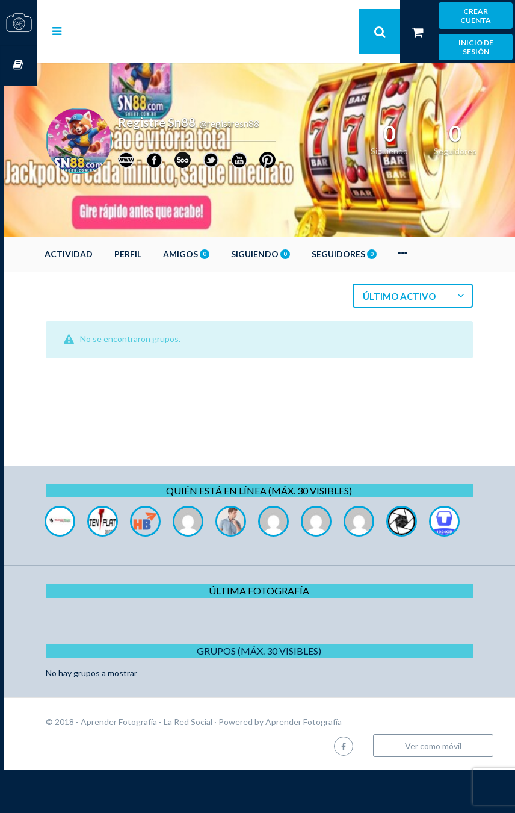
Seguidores (377, 254)
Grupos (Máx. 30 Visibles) (276, 693)
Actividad (102, 254)
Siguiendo (294, 254)
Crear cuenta (475, 16)
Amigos (220, 254)
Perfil (161, 254)
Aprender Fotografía (337, 764)
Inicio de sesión (475, 47)
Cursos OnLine (18, 65)
